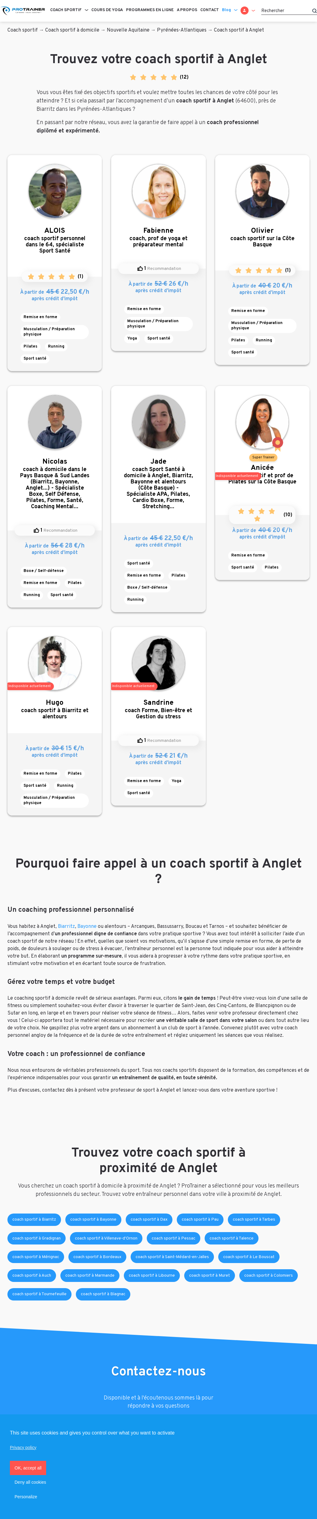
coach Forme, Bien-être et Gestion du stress (158, 710)
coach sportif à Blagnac (103, 1294)
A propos (187, 10)
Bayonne (87, 927)
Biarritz (66, 927)
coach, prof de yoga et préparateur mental (158, 238)
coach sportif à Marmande (90, 1275)
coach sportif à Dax (149, 1219)
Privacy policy (23, 1447)
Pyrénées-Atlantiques (181, 30)
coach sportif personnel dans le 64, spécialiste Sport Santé (54, 241)
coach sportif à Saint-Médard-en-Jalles (172, 1257)
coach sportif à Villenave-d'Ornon (106, 1238)
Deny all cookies (30, 1482)
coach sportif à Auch (31, 1275)
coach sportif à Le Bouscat (249, 1257)
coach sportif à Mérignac (35, 1257)
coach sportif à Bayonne (93, 1219)
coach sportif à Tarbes (254, 1219)
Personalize (26, 1496)
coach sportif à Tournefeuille (39, 1294)
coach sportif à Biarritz (34, 1219)
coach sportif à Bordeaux (97, 1257)
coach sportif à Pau (200, 1219)
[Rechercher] (289, 11)
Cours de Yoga (107, 10)
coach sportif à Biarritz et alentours (54, 710)
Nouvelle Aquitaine (128, 30)
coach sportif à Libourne (152, 1275)
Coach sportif (66, 10)
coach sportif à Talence (232, 1238)
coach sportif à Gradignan (36, 1238)
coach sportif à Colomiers (268, 1275)
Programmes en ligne (150, 10)
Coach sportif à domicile (72, 30)
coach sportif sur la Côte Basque (262, 238)
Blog (226, 10)
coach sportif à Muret (209, 1275)
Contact (209, 10)
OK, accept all (28, 1467)
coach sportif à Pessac (173, 1238)
